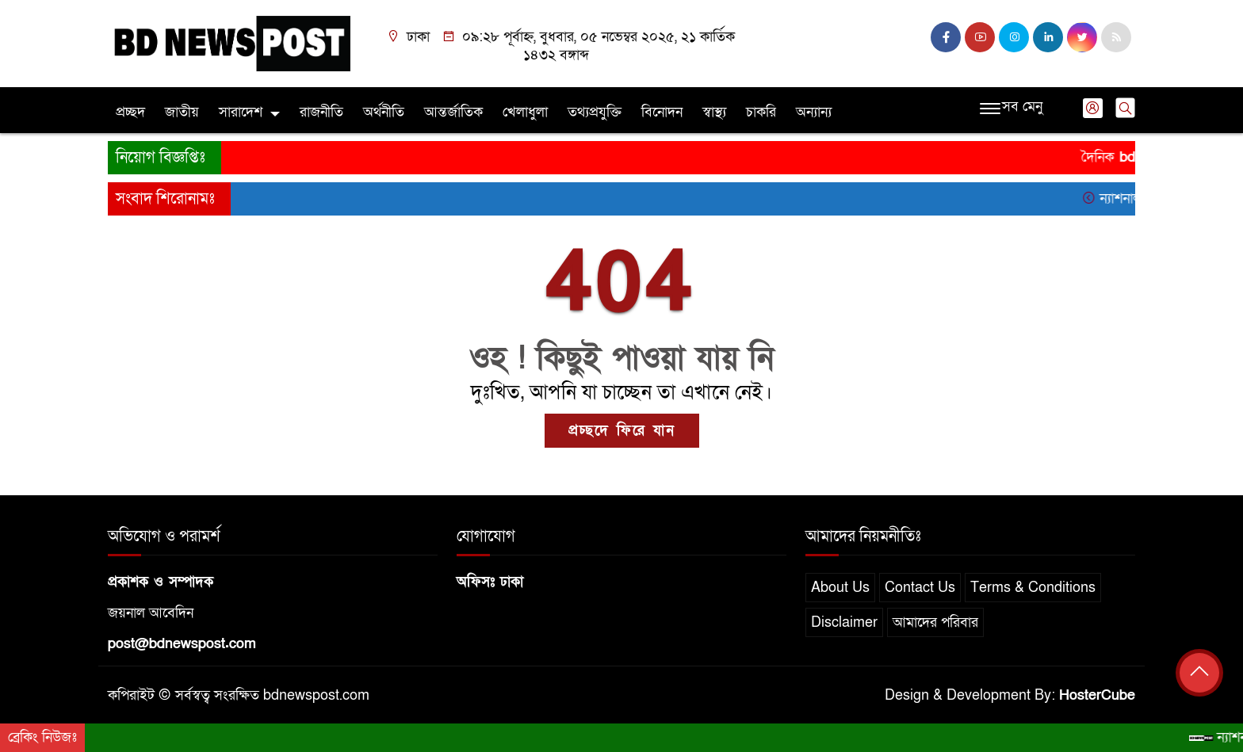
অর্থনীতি (383, 112)
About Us (840, 587)
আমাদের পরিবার (935, 622)
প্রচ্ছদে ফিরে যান (621, 431)
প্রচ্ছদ (130, 112)
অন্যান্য (814, 112)
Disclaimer (844, 622)
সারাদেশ (240, 112)
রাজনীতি (321, 112)
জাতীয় (182, 112)
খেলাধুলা (525, 112)
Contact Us (920, 587)
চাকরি (761, 112)
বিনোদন (662, 112)
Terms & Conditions (1033, 587)
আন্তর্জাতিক (453, 112)
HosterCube (1097, 695)
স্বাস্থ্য (714, 112)
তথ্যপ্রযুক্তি (595, 112)
